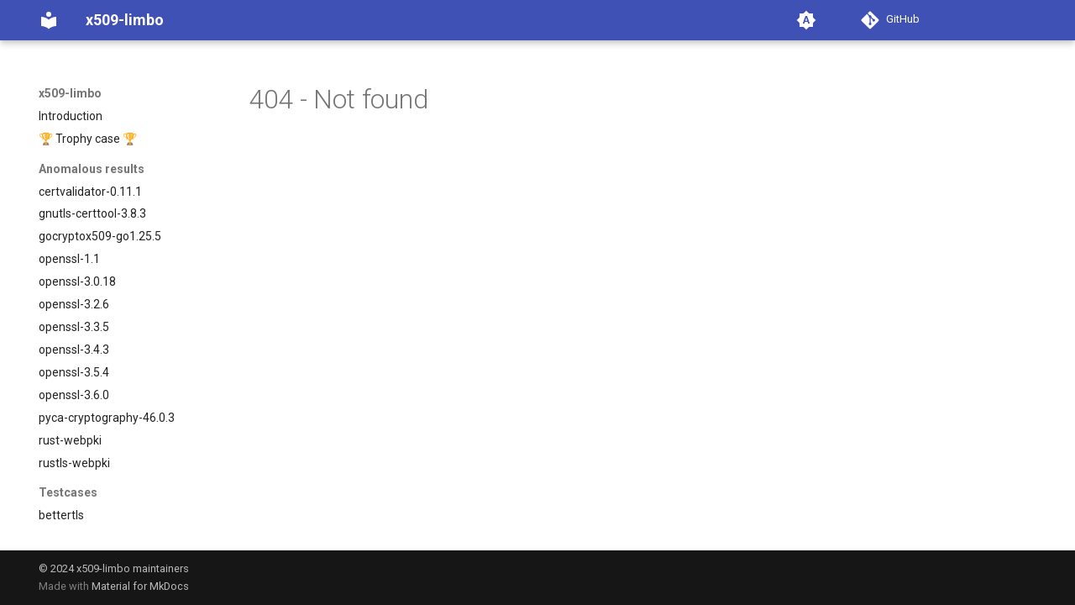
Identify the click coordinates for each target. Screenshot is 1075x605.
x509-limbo (70, 93)
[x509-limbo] (49, 20)
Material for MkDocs (140, 586)
